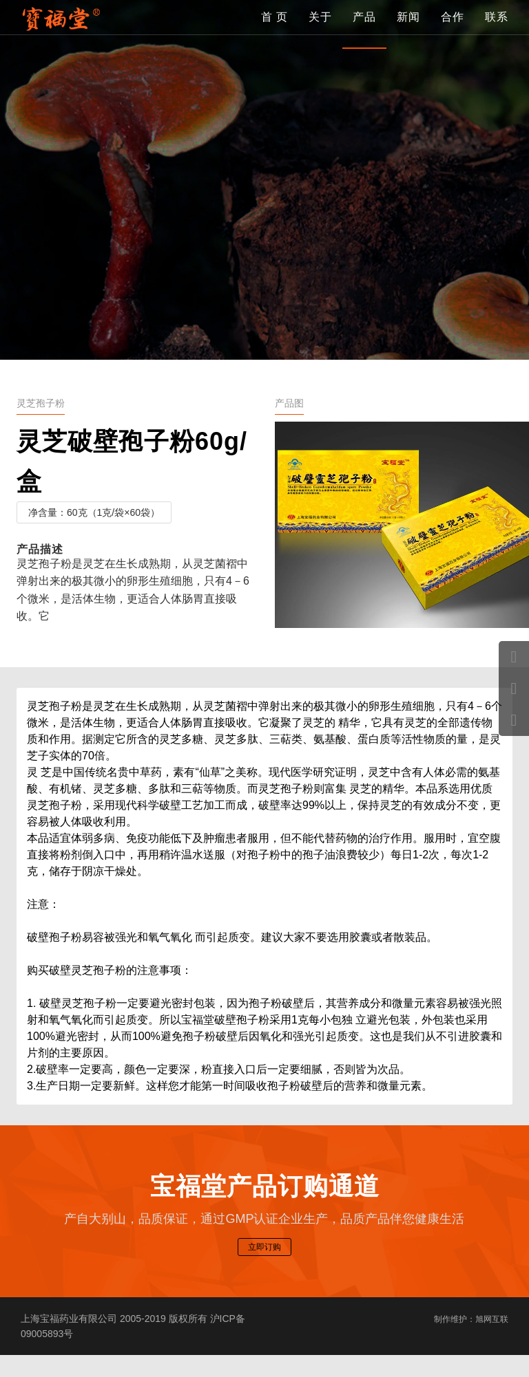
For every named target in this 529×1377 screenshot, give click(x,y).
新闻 (408, 30)
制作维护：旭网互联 (465, 1340)
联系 (496, 30)
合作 (452, 30)
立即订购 (264, 1265)
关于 (320, 30)
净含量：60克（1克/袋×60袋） (94, 512)
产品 (364, 30)
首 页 (274, 30)
